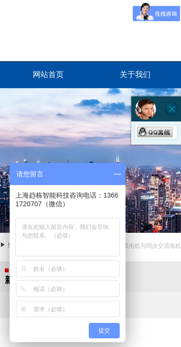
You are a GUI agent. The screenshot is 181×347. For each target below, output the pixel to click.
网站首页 (48, 74)
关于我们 (135, 74)
